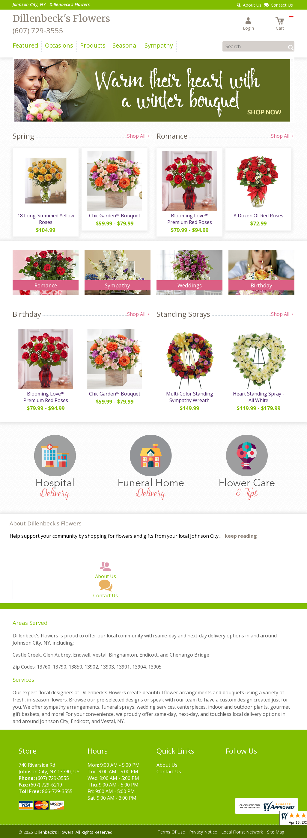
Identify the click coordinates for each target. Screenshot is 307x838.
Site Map (275, 832)
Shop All (139, 136)
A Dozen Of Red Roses (258, 215)
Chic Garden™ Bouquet (114, 215)
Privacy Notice (203, 832)
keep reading (241, 536)
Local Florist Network (242, 832)
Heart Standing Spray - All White (258, 397)
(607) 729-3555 (38, 30)
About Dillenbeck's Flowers (46, 523)
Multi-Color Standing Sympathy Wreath (189, 397)
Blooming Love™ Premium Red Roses (189, 218)
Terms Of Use (171, 832)
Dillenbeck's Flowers (61, 19)
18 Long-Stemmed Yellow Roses (45, 218)
